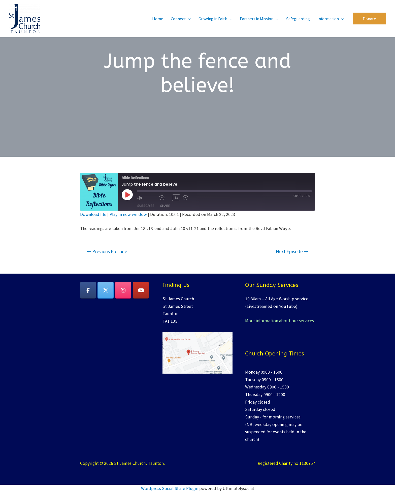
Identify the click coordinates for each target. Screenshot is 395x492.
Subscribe (145, 206)
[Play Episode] (127, 194)
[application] (188, 18)
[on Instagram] (123, 290)
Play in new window (128, 214)
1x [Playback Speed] (176, 198)
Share (165, 206)
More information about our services (279, 320)
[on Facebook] (88, 290)
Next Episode (292, 251)
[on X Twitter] (105, 290)
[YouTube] (141, 290)
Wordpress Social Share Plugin (170, 488)
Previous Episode (107, 251)
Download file (93, 214)
